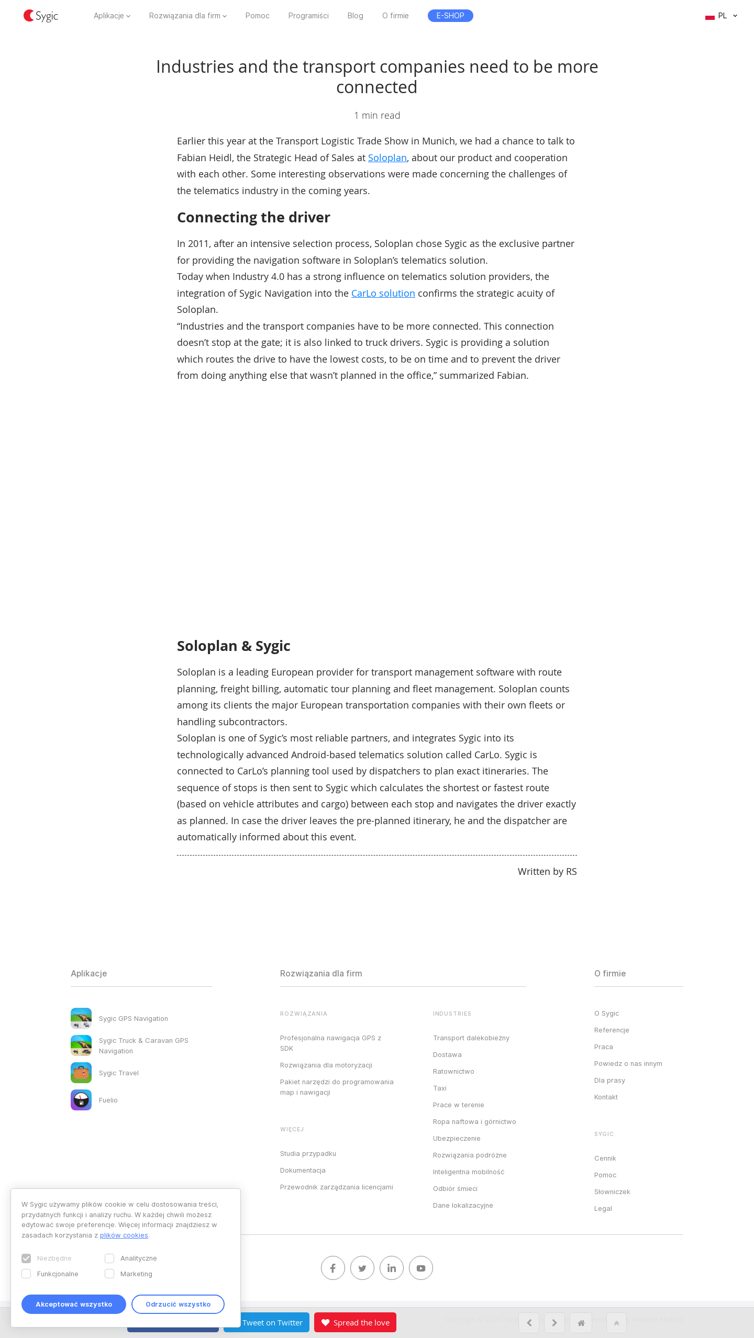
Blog (355, 16)
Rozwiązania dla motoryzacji (326, 1065)
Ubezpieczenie (457, 1138)
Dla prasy (609, 1080)
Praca (603, 1046)
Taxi (440, 1088)
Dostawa (447, 1054)
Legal (603, 1208)
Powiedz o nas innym (628, 1063)
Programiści (309, 16)
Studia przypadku (308, 1153)
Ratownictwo (453, 1071)
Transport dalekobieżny (471, 1037)
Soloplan (387, 157)
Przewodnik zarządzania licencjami (336, 1187)
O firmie (395, 16)
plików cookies (124, 1235)
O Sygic (606, 1013)
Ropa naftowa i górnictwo (474, 1121)
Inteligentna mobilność (468, 1171)
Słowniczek (612, 1191)
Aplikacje (109, 16)
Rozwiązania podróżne (470, 1155)
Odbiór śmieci (455, 1188)
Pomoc (258, 16)
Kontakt (606, 1097)
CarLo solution (383, 293)
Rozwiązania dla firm (184, 16)
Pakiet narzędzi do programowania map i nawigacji (337, 1086)
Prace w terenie (458, 1104)
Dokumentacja (303, 1170)
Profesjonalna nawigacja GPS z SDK (330, 1042)
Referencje (611, 1030)
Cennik (605, 1158)
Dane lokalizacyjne (463, 1205)
